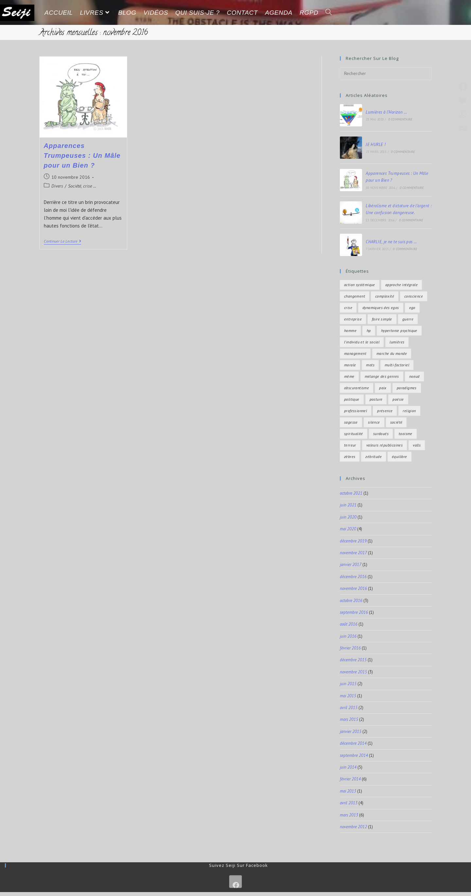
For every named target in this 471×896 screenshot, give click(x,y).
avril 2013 (349, 803)
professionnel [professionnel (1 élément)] (355, 410)
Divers (57, 186)
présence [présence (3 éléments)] (384, 410)
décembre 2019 (353, 541)
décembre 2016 (353, 576)
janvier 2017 (350, 564)
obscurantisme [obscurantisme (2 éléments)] (356, 387)
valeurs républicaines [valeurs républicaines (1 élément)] (384, 445)
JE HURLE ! (376, 144)
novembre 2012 (353, 827)
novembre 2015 (353, 672)
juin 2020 (348, 517)
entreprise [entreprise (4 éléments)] (353, 319)
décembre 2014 (353, 743)
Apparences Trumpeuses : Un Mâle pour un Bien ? (82, 155)
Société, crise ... (82, 186)
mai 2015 (348, 696)
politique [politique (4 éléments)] (351, 399)
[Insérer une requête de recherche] (386, 73)
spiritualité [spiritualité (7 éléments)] (353, 433)
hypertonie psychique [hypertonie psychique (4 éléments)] (399, 330)
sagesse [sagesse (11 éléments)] (351, 422)
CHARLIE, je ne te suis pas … (391, 242)
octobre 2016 (351, 600)
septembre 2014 (354, 755)
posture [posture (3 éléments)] (376, 399)
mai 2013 (348, 791)
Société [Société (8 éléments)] (396, 422)
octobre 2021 (351, 493)
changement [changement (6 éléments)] (354, 296)
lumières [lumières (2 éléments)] (397, 341)
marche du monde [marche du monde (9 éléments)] (391, 353)
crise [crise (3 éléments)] (348, 307)
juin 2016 (348, 636)
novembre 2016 (353, 588)
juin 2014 (348, 767)
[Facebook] (235, 881)
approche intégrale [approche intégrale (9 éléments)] (401, 284)
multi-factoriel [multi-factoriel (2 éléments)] (397, 364)
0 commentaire (400, 119)
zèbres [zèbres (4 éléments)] (349, 456)
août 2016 (349, 624)
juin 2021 (348, 505)
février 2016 (350, 648)
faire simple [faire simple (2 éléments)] (382, 319)
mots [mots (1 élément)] (370, 364)
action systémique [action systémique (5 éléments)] (359, 284)
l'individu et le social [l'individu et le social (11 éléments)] (361, 341)
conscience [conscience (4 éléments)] (413, 296)
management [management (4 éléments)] (355, 353)
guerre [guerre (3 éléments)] (407, 319)
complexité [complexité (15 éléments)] (384, 296)
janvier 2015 (350, 731)
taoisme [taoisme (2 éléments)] (405, 433)
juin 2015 (348, 683)
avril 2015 (349, 707)
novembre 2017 (353, 553)
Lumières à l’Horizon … (386, 112)
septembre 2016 (354, 612)
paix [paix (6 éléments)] (383, 387)
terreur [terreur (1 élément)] (350, 445)
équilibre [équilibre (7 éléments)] (399, 456)
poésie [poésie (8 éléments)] (398, 399)
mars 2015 (349, 719)
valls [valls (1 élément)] (417, 445)
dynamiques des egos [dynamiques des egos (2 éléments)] (380, 307)
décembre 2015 (353, 660)
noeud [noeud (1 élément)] (414, 376)
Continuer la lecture (62, 241)
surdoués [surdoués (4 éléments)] (381, 433)
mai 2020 (348, 529)
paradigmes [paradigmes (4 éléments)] (407, 387)
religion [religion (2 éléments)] (409, 410)
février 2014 (350, 779)
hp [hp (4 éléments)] (369, 330)
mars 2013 (349, 815)
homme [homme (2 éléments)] (350, 330)
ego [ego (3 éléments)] (412, 307)
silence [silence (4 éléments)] (374, 422)
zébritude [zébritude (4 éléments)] (373, 456)
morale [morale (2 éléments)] (350, 364)
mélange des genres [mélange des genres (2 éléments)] (382, 376)
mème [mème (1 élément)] (349, 376)
